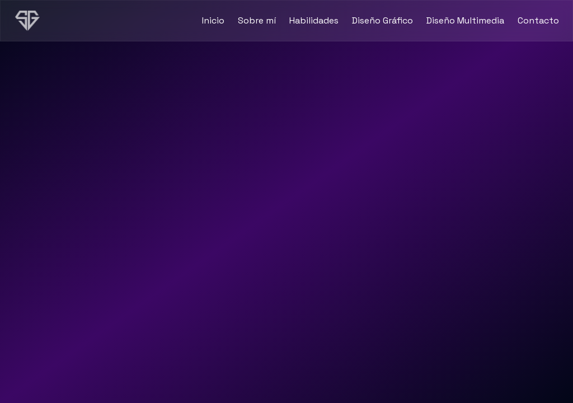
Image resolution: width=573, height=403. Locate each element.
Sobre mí (257, 20)
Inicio (213, 20)
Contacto (538, 20)
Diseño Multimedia (465, 20)
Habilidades (314, 20)
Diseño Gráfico (382, 20)
